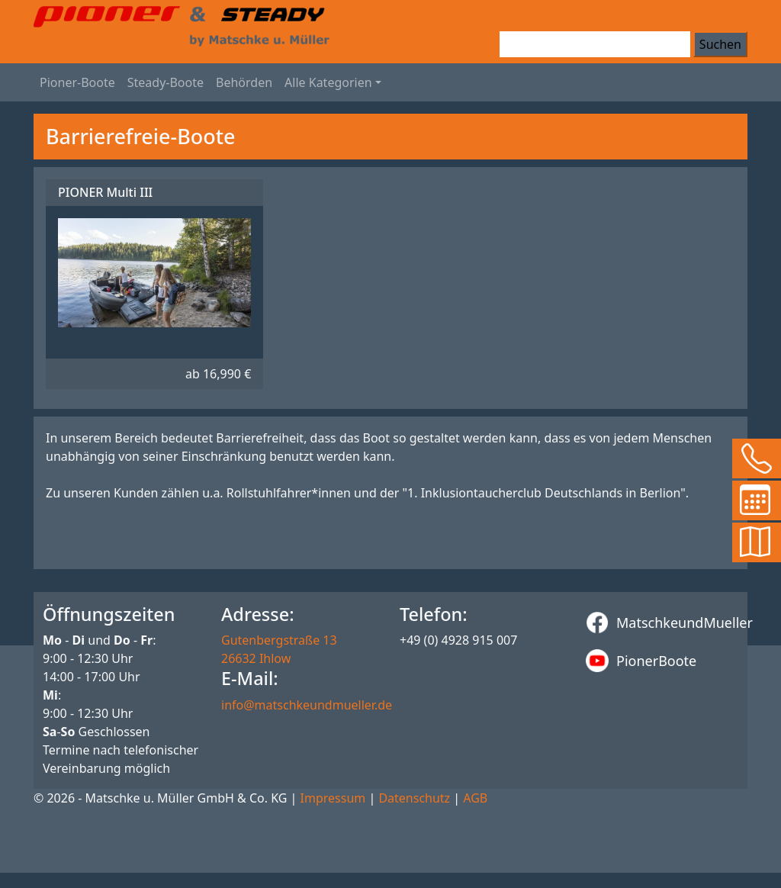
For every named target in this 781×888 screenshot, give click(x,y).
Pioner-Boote (77, 82)
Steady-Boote (165, 82)
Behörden (244, 82)
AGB (475, 798)
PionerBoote (641, 660)
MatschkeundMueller (662, 622)
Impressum (333, 798)
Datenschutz (414, 798)
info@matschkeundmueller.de (306, 705)
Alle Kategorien (328, 82)
